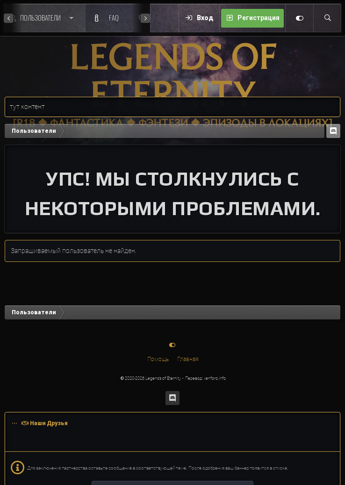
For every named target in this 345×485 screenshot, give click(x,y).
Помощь (158, 359)
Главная (187, 359)
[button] (73, 18)
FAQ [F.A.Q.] (114, 17)
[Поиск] (327, 18)
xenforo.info (215, 378)
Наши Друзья (49, 423)
